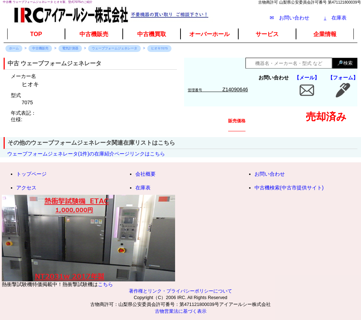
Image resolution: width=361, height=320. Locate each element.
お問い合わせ (270, 174)
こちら (105, 284)
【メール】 (306, 77)
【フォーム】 (343, 77)
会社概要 (145, 174)
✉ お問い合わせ (289, 18)
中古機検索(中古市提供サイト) (289, 187)
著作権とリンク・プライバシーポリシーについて (180, 291)
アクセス (26, 187)
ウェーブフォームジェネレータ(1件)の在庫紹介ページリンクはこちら (86, 154)
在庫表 (335, 18)
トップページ (31, 174)
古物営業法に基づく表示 (180, 311)
